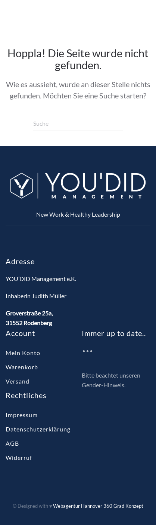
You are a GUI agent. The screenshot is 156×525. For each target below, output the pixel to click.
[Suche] (78, 123)
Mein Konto (23, 352)
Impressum (22, 414)
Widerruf (19, 457)
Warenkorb (22, 366)
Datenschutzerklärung (38, 429)
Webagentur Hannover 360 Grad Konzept (98, 506)
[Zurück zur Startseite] (52, 16)
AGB (12, 443)
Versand (17, 381)
